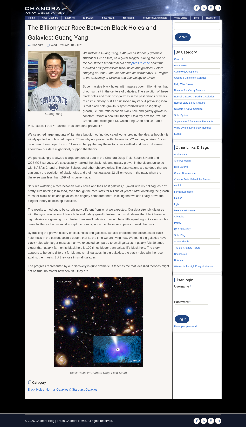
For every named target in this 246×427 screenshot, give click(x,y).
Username (181, 286)
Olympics (179, 216)
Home (31, 17)
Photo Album (107, 17)
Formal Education (183, 191)
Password (181, 302)
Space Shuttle (181, 241)
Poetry (177, 223)
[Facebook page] (197, 8)
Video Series (180, 17)
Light (176, 204)
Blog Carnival (181, 166)
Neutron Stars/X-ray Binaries (189, 90)
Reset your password (185, 326)
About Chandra (50, 17)
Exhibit (177, 185)
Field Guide (87, 17)
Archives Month (182, 160)
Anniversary (180, 154)
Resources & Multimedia (154, 17)
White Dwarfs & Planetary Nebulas (192, 127)
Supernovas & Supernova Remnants (193, 121)
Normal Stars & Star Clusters (189, 102)
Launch (178, 198)
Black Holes (36, 389)
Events (178, 133)
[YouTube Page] (218, 8)
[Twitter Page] (204, 8)
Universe (179, 260)
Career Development (185, 173)
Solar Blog (179, 235)
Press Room (128, 17)
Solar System (181, 115)
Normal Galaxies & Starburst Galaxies (71, 389)
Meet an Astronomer (185, 210)
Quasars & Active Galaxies (188, 109)
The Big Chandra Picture (187, 247)
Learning (70, 17)
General (178, 59)
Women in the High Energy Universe (193, 266)
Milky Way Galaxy (183, 84)
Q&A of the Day (182, 229)
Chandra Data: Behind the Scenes (192, 179)
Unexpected (180, 254)
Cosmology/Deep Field (186, 71)
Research (211, 17)
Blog (196, 17)
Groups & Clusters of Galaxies (190, 77)
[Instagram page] (211, 8)
